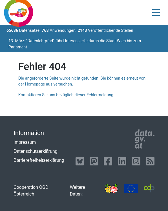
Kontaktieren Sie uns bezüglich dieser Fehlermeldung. (66, 95)
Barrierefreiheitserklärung (39, 160)
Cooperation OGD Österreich (31, 191)
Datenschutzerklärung (36, 151)
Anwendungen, (59, 30)
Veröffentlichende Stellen (105, 30)
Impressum (25, 142)
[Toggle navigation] (156, 12)
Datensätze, (23, 30)
